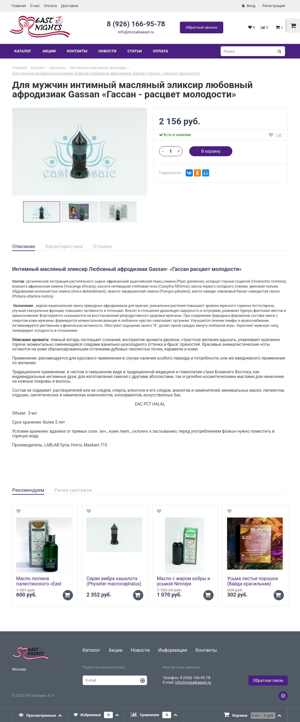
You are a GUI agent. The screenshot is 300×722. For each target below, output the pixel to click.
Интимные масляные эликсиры (98, 68)
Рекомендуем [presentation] (28, 490)
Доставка (69, 6)
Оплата (50, 6)
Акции (49, 51)
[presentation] (40, 715)
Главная (18, 6)
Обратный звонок (201, 27)
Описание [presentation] (23, 246)
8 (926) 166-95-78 (136, 24)
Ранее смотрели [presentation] (73, 490)
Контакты (77, 51)
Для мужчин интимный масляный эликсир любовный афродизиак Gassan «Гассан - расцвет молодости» (106, 73)
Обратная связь (268, 680)
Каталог (22, 51)
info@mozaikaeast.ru (136, 32)
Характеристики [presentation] (64, 246)
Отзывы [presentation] (102, 246)
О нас (35, 6)
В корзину (210, 151)
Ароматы (58, 68)
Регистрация (273, 6)
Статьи (134, 51)
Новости (107, 51)
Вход (251, 6)
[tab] (23, 246)
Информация (172, 650)
